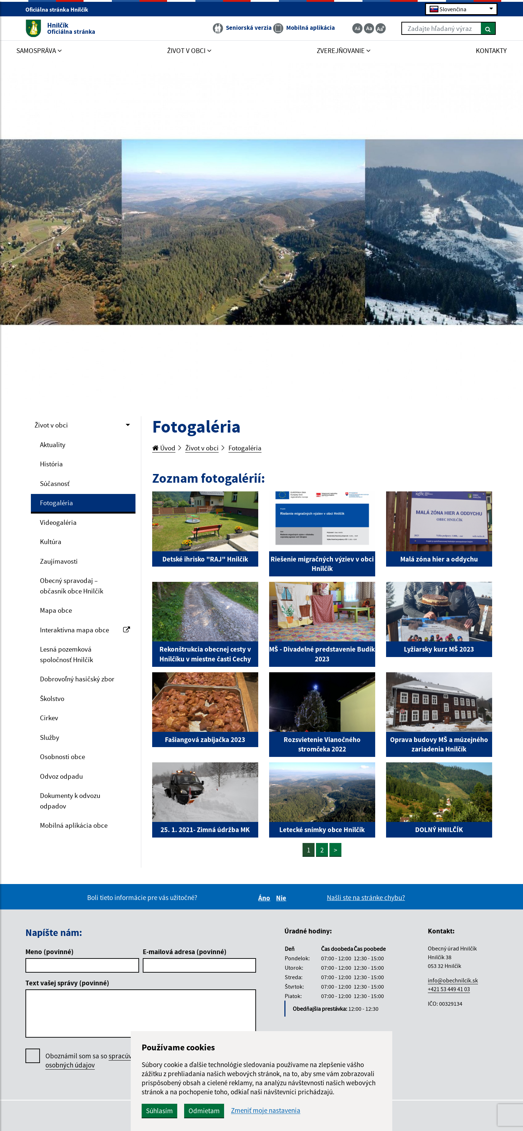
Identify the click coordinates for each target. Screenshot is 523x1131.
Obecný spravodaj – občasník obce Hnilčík (71, 585)
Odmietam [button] (204, 1110)
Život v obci (51, 425)
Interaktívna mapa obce (85, 629)
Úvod (163, 447)
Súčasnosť (54, 483)
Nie (282, 897)
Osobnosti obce (62, 756)
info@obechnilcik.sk (453, 980)
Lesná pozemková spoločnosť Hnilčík (66, 654)
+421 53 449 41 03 (449, 989)
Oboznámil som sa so (96, 1060)
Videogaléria (58, 522)
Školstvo (52, 698)
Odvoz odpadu (61, 776)
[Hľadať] (488, 28)
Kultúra (50, 541)
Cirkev (49, 717)
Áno (265, 897)
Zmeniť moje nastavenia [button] (265, 1110)
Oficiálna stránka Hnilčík (59, 9)
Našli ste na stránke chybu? (366, 897)
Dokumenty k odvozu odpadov (70, 800)
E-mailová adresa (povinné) (185, 951)
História (51, 463)
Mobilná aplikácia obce (74, 825)
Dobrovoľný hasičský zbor (77, 678)
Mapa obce (56, 610)
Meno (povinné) (49, 951)
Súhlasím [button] (159, 1110)
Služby (49, 737)
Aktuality (52, 444)
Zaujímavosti (59, 561)
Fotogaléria (56, 502)
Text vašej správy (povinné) (67, 982)
